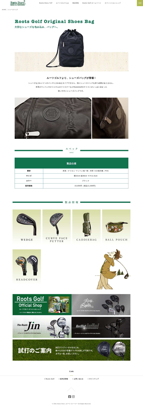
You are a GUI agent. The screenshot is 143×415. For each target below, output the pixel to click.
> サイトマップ (93, 379)
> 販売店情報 (63, 379)
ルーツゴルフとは (62, 3)
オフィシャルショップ (113, 3)
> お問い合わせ (77, 379)
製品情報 (76, 3)
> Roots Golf (49, 379)
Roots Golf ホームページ (91, 3)
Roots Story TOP (45, 3)
